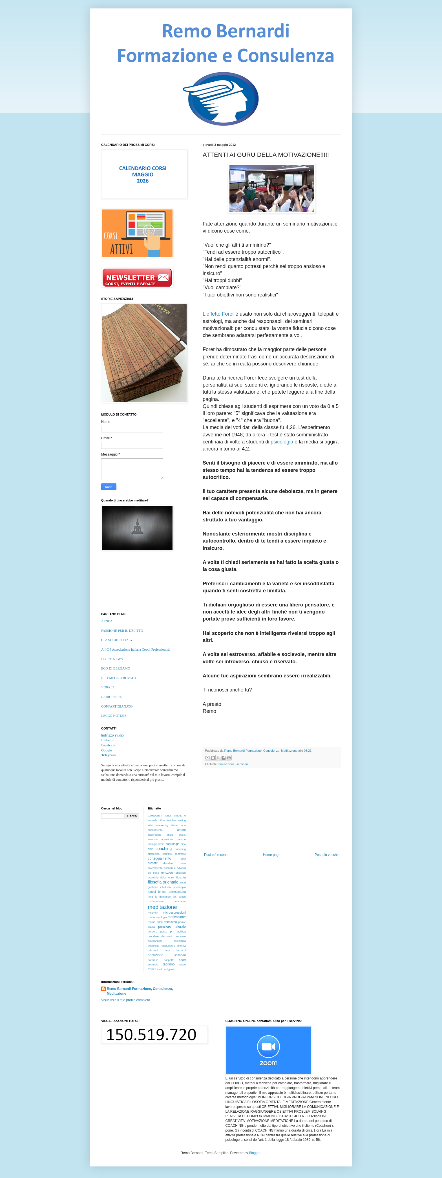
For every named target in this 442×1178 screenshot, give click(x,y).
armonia (153, 839)
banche (181, 839)
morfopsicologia (157, 917)
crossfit (153, 863)
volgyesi (169, 969)
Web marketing (158, 825)
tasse (182, 964)
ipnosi (152, 891)
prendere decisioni (160, 936)
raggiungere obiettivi (173, 945)
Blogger (254, 1153)
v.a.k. (160, 969)
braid (161, 843)
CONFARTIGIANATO (117, 706)
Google (106, 750)
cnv (150, 849)
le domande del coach (170, 896)
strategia (153, 964)
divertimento (155, 867)
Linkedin (107, 740)
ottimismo (170, 921)
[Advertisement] (271, 810)
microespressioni (174, 912)
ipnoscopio (179, 887)
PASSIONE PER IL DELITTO (122, 631)
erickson (181, 872)
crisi (183, 858)
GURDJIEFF (155, 815)
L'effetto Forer (219, 314)
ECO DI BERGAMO (115, 668)
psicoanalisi (155, 940)
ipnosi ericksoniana (172, 891)
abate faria (178, 825)
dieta (183, 863)
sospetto (169, 959)
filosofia (180, 877)
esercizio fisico (157, 877)
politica (181, 931)
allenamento (155, 829)
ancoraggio (154, 834)
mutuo (152, 921)
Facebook (108, 745)
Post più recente (216, 855)
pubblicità (154, 945)
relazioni (153, 950)
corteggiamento (159, 858)
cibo (183, 843)
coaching (164, 848)
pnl (172, 931)
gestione (153, 887)
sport (182, 959)
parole (182, 921)
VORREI (107, 687)
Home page (271, 855)
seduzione (155, 955)
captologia (173, 843)
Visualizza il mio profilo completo (125, 1000)
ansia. (182, 834)
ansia (170, 834)
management (156, 901)
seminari (242, 764)
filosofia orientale (163, 882)
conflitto (167, 853)
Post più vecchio (327, 855)
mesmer (153, 912)
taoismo (168, 964)
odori (160, 921)
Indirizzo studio (112, 735)
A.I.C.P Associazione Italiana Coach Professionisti (135, 650)
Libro (162, 820)
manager (180, 901)
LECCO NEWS (112, 659)
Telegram (108, 755)
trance (152, 969)
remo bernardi (175, 950)
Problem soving (176, 820)
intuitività (165, 887)
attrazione (167, 839)
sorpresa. (153, 959)
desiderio (168, 863)
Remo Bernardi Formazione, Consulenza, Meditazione (140, 991)
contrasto (180, 853)
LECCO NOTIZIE (114, 716)
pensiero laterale (172, 927)
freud (183, 882)
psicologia (282, 442)
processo (180, 936)
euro (171, 877)
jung (150, 896)
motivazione (226, 764)
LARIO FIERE (111, 697)
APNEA (106, 621)
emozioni (167, 872)
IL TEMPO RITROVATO (118, 678)
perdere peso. (157, 931)
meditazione (162, 907)
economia (170, 867)
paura (151, 926)
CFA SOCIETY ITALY (117, 640)
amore (181, 829)
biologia (152, 843)
